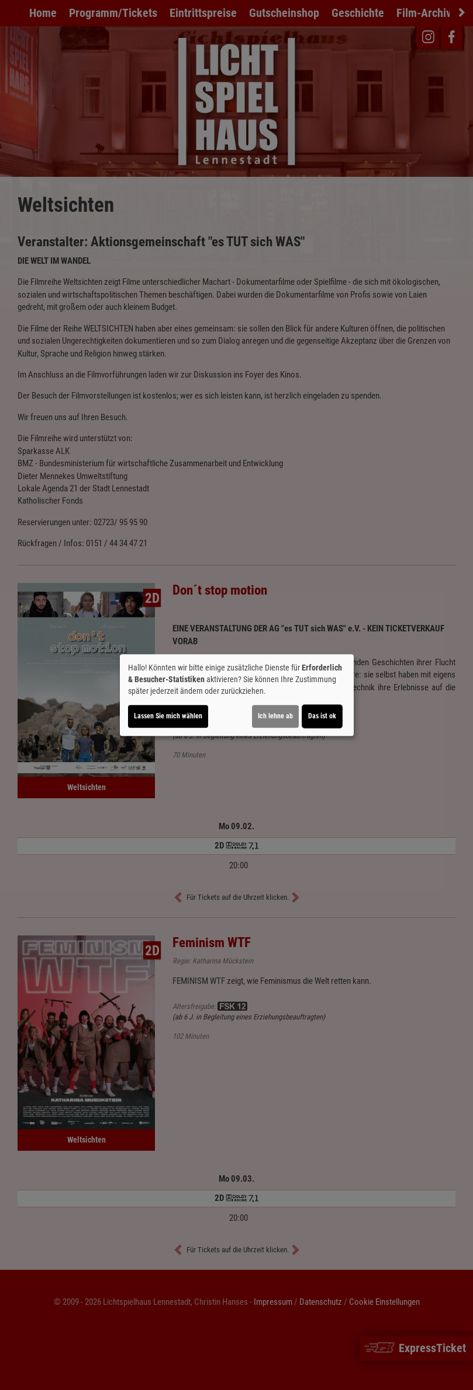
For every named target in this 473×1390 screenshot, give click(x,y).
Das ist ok (322, 716)
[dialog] (237, 695)
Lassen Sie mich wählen (168, 716)
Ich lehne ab (275, 716)
